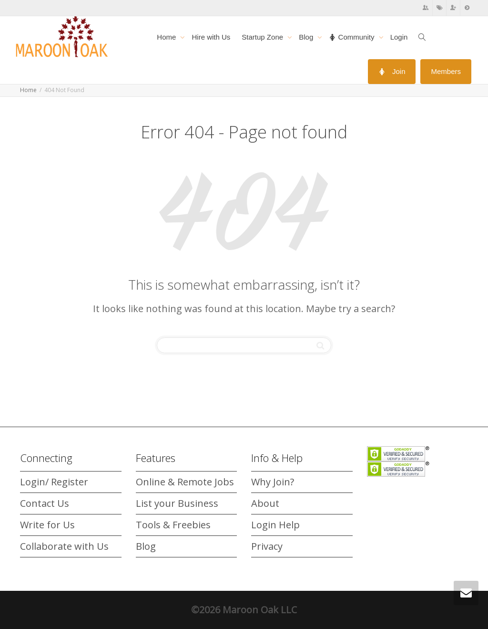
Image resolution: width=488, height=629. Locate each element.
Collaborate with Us (64, 546)
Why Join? (272, 481)
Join (392, 71)
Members (446, 71)
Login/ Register (54, 481)
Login (399, 37)
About (265, 503)
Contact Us (44, 503)
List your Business (177, 503)
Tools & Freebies (173, 524)
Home (167, 37)
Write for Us (47, 524)
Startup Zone (263, 37)
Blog (307, 37)
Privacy (267, 546)
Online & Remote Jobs (185, 481)
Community (352, 37)
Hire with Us (211, 37)
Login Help (275, 524)
